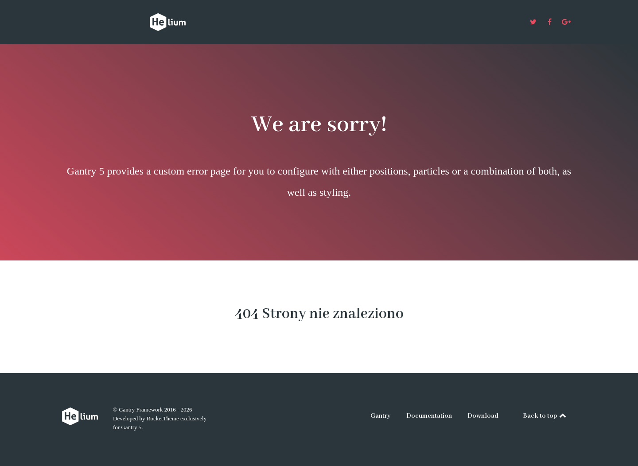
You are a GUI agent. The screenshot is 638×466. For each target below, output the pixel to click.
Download (482, 416)
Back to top (545, 416)
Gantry (380, 416)
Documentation (429, 416)
